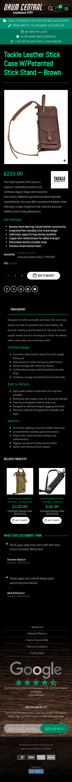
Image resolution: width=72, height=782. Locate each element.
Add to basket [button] (21, 520)
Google (37, 691)
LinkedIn (21, 289)
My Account (37, 627)
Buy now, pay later (36, 31)
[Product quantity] (15, 276)
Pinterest (28, 289)
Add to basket (46, 275)
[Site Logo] (23, 9)
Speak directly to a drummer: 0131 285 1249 (38, 25)
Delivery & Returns (37, 633)
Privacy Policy (37, 653)
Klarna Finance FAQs (37, 640)
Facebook (7, 289)
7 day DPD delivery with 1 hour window (38, 41)
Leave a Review (36, 695)
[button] (51, 8)
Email (35, 289)
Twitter (14, 289)
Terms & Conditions (37, 646)
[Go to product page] (20, 481)
